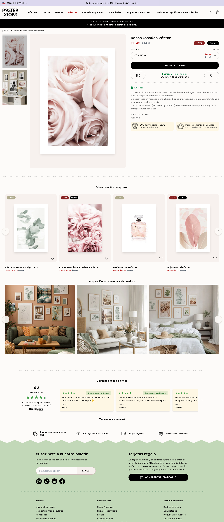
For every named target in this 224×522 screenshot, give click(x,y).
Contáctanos (170, 510)
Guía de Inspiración (45, 507)
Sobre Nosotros (105, 507)
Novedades (41, 514)
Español (21, 3)
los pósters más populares (49, 510)
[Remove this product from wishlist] (211, 75)
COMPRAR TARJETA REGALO (158, 477)
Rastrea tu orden (172, 507)
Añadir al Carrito (175, 65)
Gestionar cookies (172, 518)
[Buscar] (202, 12)
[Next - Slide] (218, 231)
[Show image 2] (14, 87)
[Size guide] (138, 75)
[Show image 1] (14, 51)
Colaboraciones (105, 518)
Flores (16, 30)
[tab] (210, 12)
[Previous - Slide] (5, 231)
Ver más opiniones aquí (112, 419)
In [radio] (218, 49)
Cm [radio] (213, 49)
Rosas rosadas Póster (33, 30)
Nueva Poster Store (107, 510)
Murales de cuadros (46, 518)
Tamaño (135, 49)
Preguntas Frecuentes (174, 514)
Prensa (100, 514)
